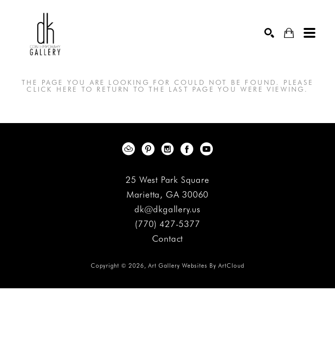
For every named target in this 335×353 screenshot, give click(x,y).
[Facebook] (188, 149)
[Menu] (309, 33)
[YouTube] (206, 149)
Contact (167, 238)
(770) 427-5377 (167, 224)
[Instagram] (169, 149)
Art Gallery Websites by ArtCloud (196, 265)
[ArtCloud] (130, 149)
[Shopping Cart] (289, 33)
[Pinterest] (150, 149)
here (67, 89)
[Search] (269, 33)
